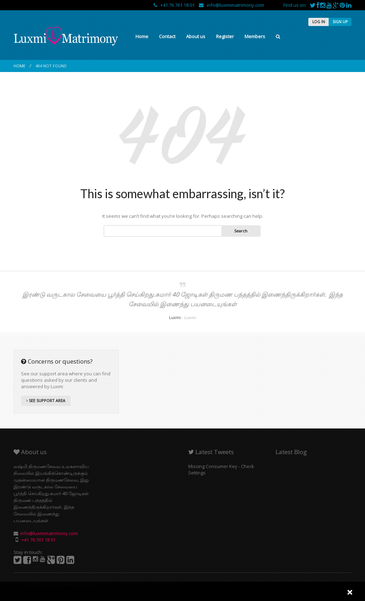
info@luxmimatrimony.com (231, 5)
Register (225, 36)
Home (141, 36)
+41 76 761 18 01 (175, 5)
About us (195, 36)
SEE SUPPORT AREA (45, 400)
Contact (167, 36)
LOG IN (318, 21)
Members (255, 36)
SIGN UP (340, 21)
